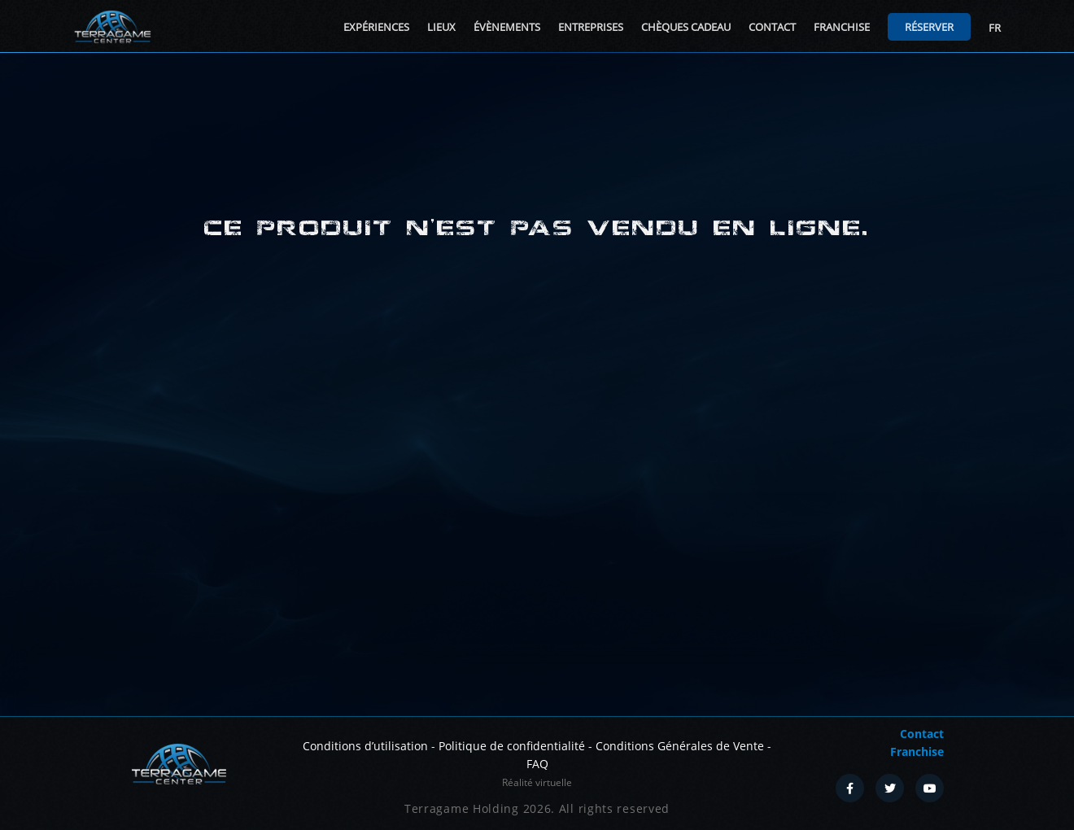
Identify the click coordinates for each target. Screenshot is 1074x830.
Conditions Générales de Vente (680, 746)
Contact (772, 27)
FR (995, 27)
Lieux (441, 27)
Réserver (929, 27)
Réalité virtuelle (537, 782)
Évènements (507, 27)
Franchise (842, 27)
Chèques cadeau (686, 27)
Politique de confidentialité (512, 746)
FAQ (537, 763)
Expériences (376, 27)
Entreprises (590, 27)
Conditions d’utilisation (365, 746)
